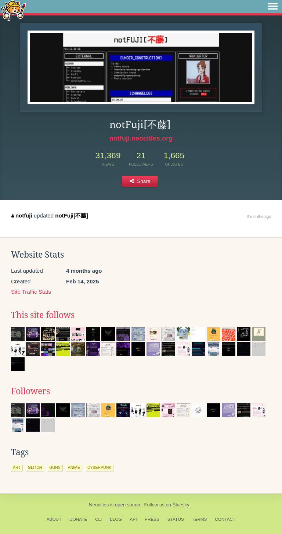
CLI (98, 519)
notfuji (21, 215)
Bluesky (181, 505)
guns (54, 467)
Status (175, 519)
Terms (199, 519)
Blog (116, 519)
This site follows (43, 315)
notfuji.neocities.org (141, 138)
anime (74, 467)
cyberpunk (99, 467)
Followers (30, 391)
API (133, 519)
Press (152, 519)
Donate (78, 519)
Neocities (99, 505)
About (54, 519)
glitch (35, 467)
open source (128, 505)
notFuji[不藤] (71, 215)
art (17, 467)
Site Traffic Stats (31, 292)
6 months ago (259, 216)
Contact (225, 519)
